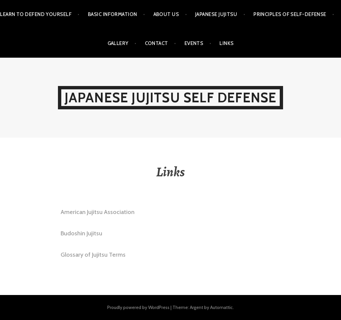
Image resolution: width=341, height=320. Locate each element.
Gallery (118, 43)
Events (193, 43)
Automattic (221, 307)
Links (226, 43)
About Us (166, 14)
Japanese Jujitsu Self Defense (171, 97)
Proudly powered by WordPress (138, 307)
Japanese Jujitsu (216, 14)
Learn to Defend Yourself (36, 14)
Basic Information (112, 14)
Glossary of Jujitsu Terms (93, 254)
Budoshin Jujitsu (81, 233)
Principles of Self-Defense (289, 14)
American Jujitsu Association (98, 212)
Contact (156, 43)
